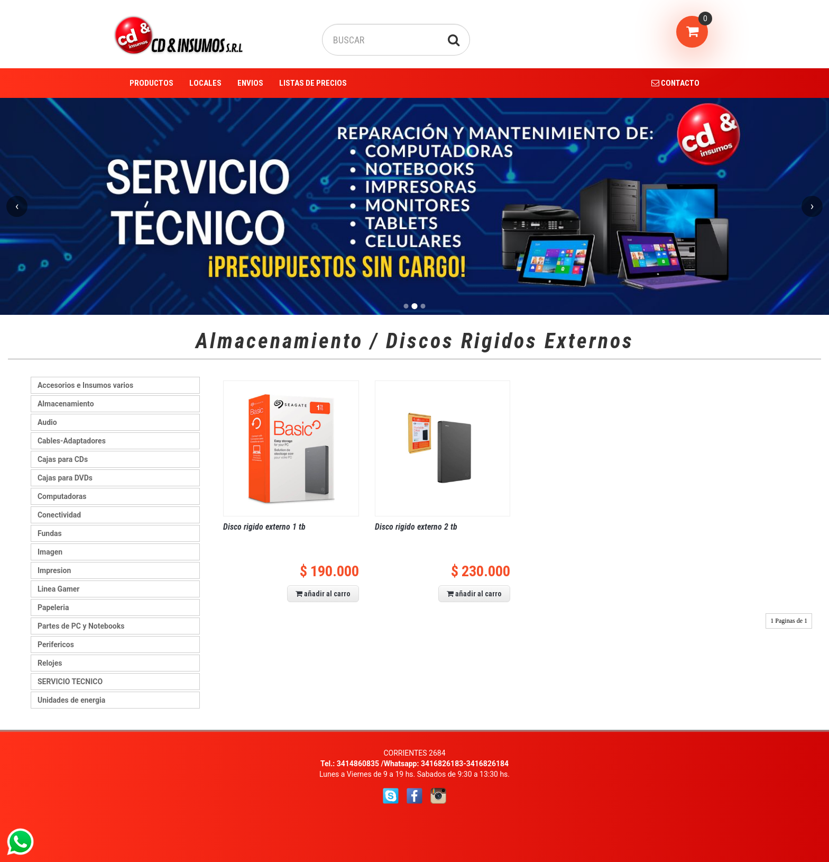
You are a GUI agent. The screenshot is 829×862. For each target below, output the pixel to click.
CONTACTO (675, 83)
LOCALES (205, 83)
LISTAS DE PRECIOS (313, 83)
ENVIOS (250, 83)
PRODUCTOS (151, 83)
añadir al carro (323, 593)
